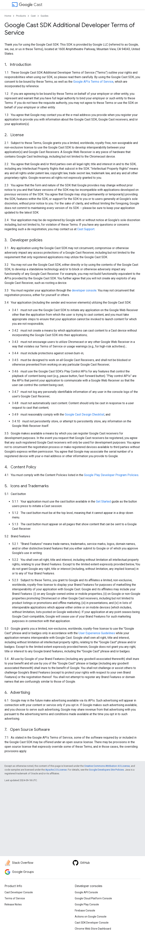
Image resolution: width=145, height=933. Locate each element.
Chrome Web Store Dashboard (93, 928)
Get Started (103, 501)
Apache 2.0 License (56, 769)
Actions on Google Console (90, 916)
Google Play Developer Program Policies (111, 475)
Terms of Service (15, 898)
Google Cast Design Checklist (84, 414)
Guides (44, 15)
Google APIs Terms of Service (93, 81)
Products (21, 15)
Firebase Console (85, 910)
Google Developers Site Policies (106, 769)
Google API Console (86, 892)
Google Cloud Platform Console (93, 898)
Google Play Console (87, 904)
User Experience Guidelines (97, 633)
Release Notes (13, 904)
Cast (30, 4)
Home (8, 15)
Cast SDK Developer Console (92, 922)
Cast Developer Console (19, 892)
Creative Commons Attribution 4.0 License (107, 765)
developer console (84, 290)
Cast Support (85, 229)
